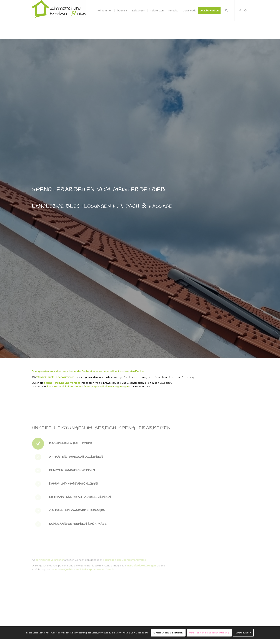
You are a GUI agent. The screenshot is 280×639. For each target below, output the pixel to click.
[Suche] (226, 10)
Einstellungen (243, 632)
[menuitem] (104, 10)
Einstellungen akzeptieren (168, 632)
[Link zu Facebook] (240, 10)
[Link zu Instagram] (245, 10)
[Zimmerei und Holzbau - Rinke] (59, 10)
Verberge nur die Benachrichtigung (209, 632)
